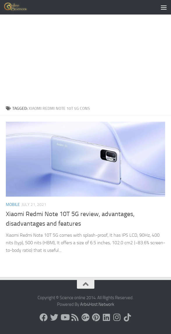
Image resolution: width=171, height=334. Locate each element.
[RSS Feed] (75, 317)
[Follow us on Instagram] (117, 317)
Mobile (13, 204)
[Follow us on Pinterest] (96, 317)
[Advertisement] (85, 61)
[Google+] (86, 317)
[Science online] (44, 317)
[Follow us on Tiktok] (128, 317)
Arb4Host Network (97, 304)
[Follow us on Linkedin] (107, 317)
